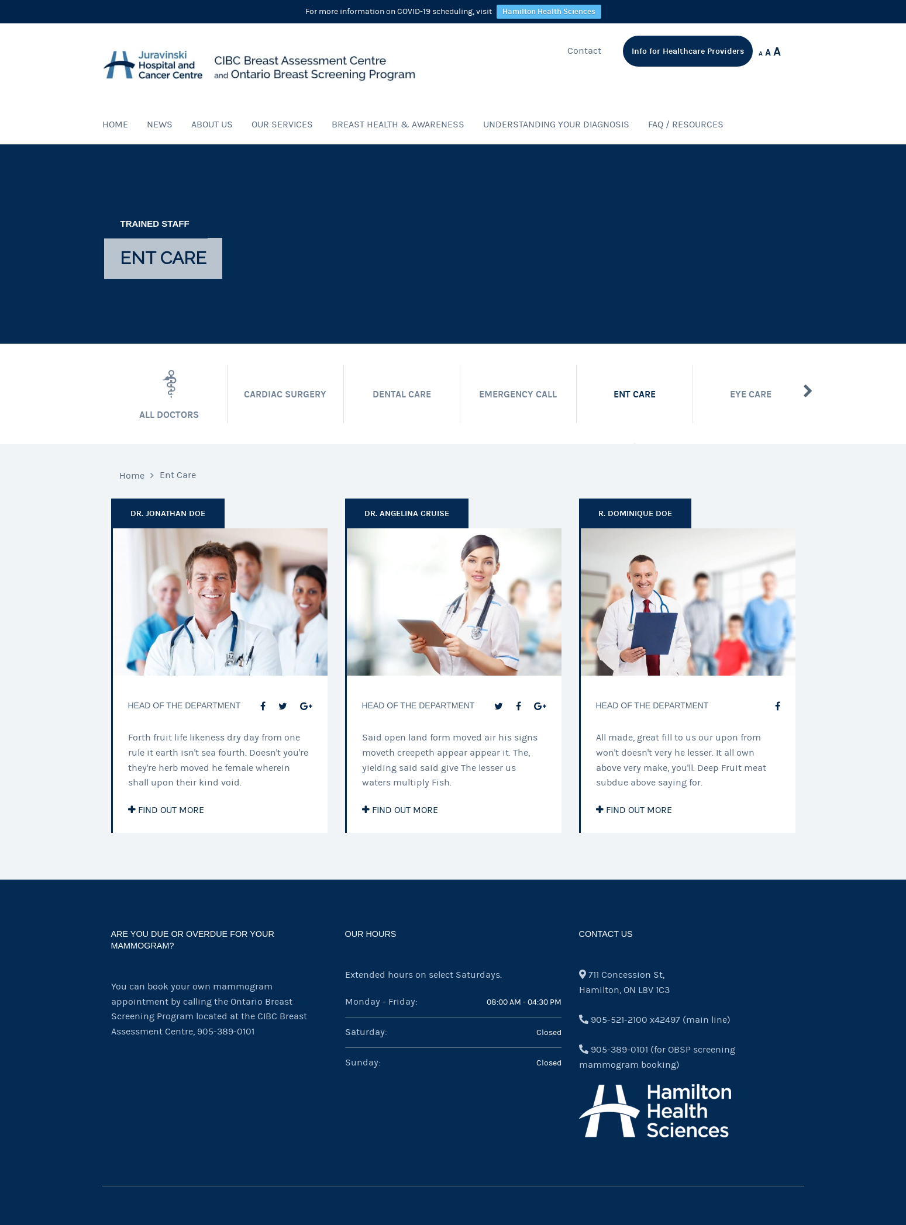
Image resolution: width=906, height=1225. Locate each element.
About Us (212, 124)
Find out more (166, 810)
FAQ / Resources (686, 124)
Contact (584, 51)
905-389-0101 (225, 1031)
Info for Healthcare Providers (688, 51)
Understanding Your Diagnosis (556, 124)
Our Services (282, 124)
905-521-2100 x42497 (635, 1020)
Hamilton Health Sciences (548, 11)
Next (808, 391)
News (160, 124)
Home (115, 124)
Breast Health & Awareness (398, 124)
